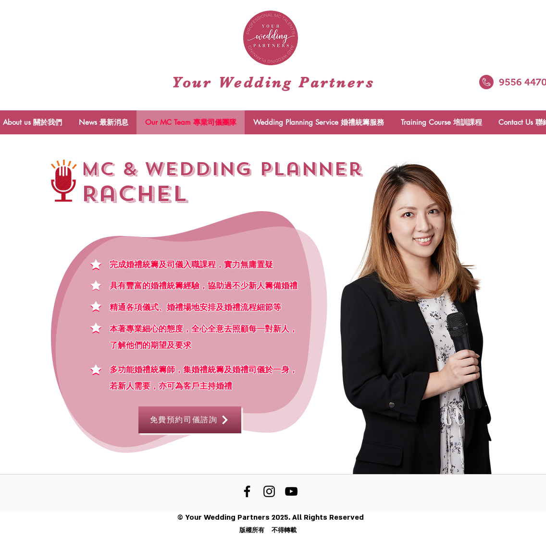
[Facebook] (247, 491)
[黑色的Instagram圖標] (269, 491)
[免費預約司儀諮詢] (189, 419)
